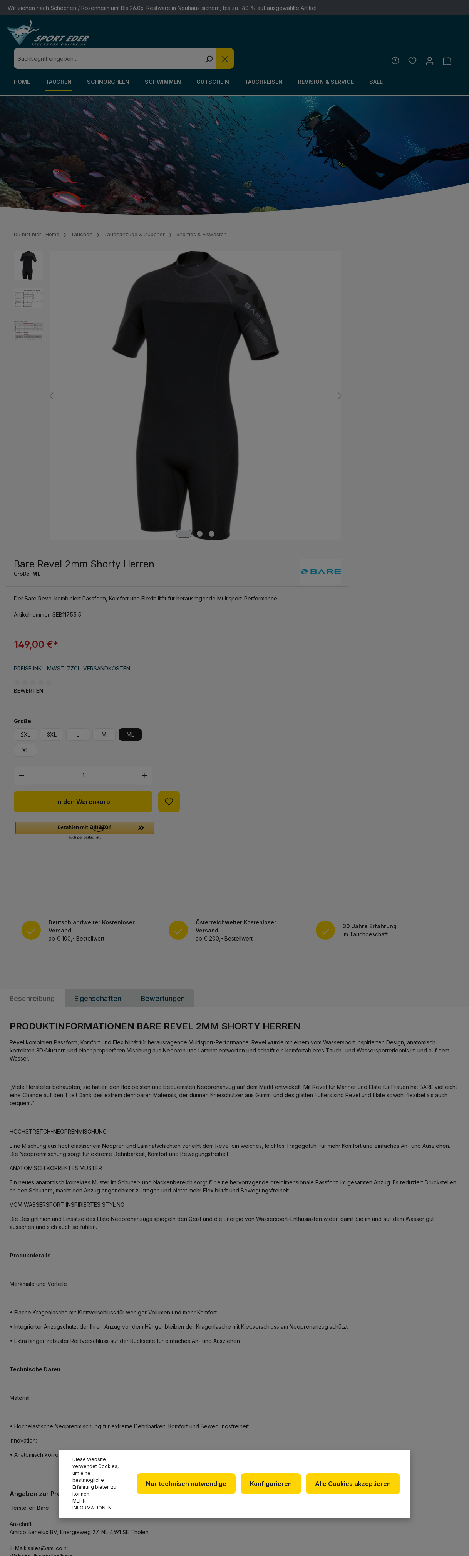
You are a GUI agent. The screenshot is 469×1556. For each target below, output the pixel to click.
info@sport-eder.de (161, 1446)
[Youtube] (414, 1435)
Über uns (261, 1424)
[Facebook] (414, 1415)
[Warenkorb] (447, 40)
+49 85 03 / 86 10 (153, 1432)
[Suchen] (319, 37)
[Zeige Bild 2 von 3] (143, 399)
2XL (254, 414)
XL (254, 430)
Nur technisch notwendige (191, 1487)
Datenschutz (268, 1436)
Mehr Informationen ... (94, 1504)
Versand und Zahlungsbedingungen (360, 1452)
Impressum (264, 1449)
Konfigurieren (274, 1487)
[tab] (32, 682)
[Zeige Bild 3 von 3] (154, 399)
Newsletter (266, 1412)
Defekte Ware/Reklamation (353, 1417)
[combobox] (218, 37)
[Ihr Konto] (428, 40)
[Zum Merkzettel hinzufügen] (397, 481)
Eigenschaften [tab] (97, 682)
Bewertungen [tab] (163, 682)
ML (358, 414)
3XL (280, 414)
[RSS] (434, 1435)
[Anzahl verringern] (250, 455)
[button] (313, 511)
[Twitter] (434, 1415)
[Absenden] (448, 1321)
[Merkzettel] (410, 40)
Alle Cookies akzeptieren (354, 1487)
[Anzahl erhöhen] (373, 455)
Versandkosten (322, 1537)
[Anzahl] (312, 455)
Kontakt (339, 1435)
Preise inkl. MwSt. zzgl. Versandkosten (300, 348)
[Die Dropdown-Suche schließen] (336, 37)
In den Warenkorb (311, 481)
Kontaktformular (41, 1465)
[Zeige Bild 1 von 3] (127, 399)
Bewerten (256, 370)
